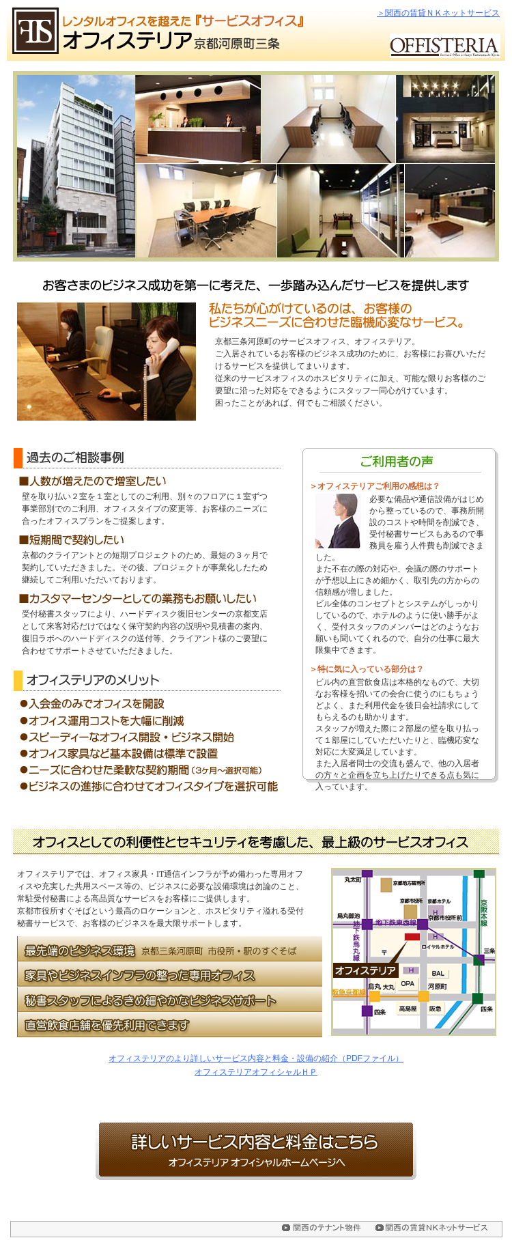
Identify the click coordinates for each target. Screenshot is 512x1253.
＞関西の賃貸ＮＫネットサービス (438, 13)
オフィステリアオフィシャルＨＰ (256, 1072)
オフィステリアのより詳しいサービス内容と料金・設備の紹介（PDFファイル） (256, 1058)
